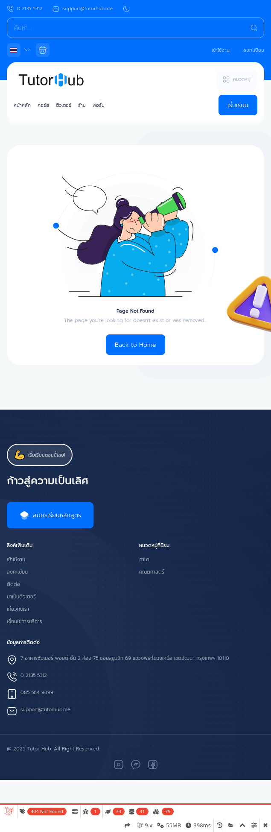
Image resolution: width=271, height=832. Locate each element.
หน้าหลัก (22, 105)
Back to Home (135, 344)
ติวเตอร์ (63, 105)
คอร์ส (43, 105)
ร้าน (82, 105)
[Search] (135, 28)
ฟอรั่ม (99, 105)
